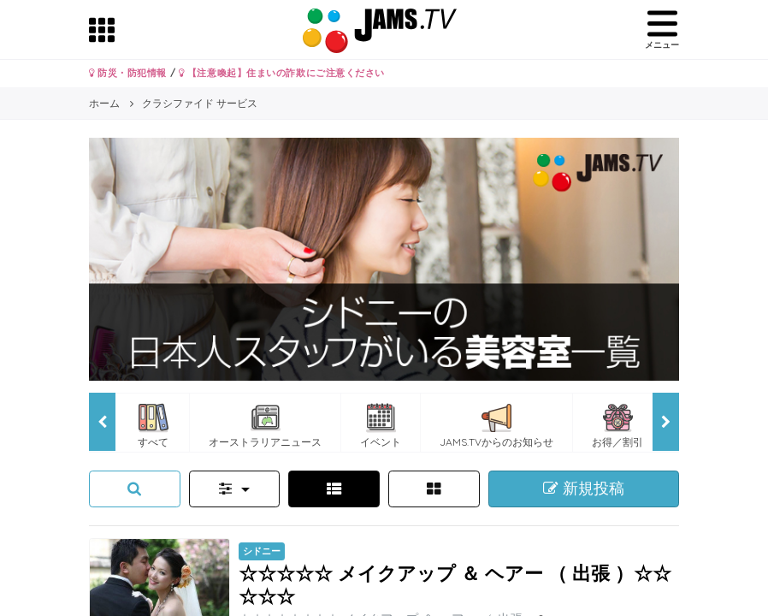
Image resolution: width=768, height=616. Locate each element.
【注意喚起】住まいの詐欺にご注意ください (282, 73)
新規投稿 (583, 488)
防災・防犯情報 (128, 73)
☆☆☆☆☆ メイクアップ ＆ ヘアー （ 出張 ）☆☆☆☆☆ (455, 584)
